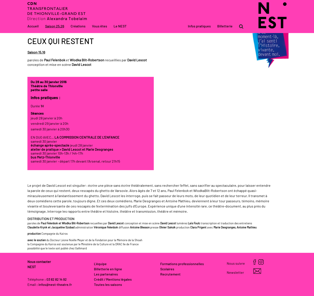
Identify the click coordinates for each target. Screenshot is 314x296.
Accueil (33, 26)
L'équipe (100, 264)
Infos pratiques (199, 26)
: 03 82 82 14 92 (55, 279)
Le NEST (120, 26)
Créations (78, 26)
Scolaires (167, 269)
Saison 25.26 (54, 26)
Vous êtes (99, 26)
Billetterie (225, 26)
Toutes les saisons (108, 285)
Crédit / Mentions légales (113, 279)
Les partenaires (106, 274)
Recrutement (170, 274)
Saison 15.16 (36, 52)
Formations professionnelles (182, 264)
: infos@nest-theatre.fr (54, 285)
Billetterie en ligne (108, 269)
